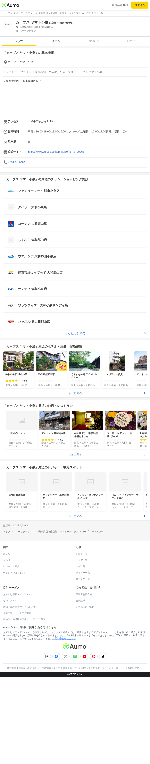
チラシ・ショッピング (15, 572)
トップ (19, 41)
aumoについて (135, 668)
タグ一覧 (80, 566)
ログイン (139, 5)
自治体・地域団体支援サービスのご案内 (24, 619)
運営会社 (11, 668)
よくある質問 (60, 668)
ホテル (6, 554)
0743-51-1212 (16, 161)
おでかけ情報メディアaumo (17, 594)
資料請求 (80, 600)
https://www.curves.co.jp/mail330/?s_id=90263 (56, 151)
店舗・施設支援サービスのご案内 (20, 607)
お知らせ (93, 41)
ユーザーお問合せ (79, 668)
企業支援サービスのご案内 (17, 613)
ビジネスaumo (10, 600)
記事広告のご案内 (85, 607)
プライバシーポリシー (114, 668)
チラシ (56, 41)
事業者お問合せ (84, 594)
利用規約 (95, 668)
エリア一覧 (82, 560)
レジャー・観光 (11, 566)
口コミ (131, 41)
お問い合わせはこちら (64, 638)
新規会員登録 (120, 5)
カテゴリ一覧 (83, 579)
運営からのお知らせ (29, 668)
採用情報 (46, 668)
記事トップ (82, 554)
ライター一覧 (83, 572)
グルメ (6, 560)
